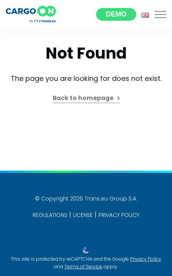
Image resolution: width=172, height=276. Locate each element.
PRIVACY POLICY (119, 215)
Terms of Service (83, 266)
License (83, 215)
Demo (116, 14)
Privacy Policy (145, 259)
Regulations (50, 215)
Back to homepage (83, 98)
